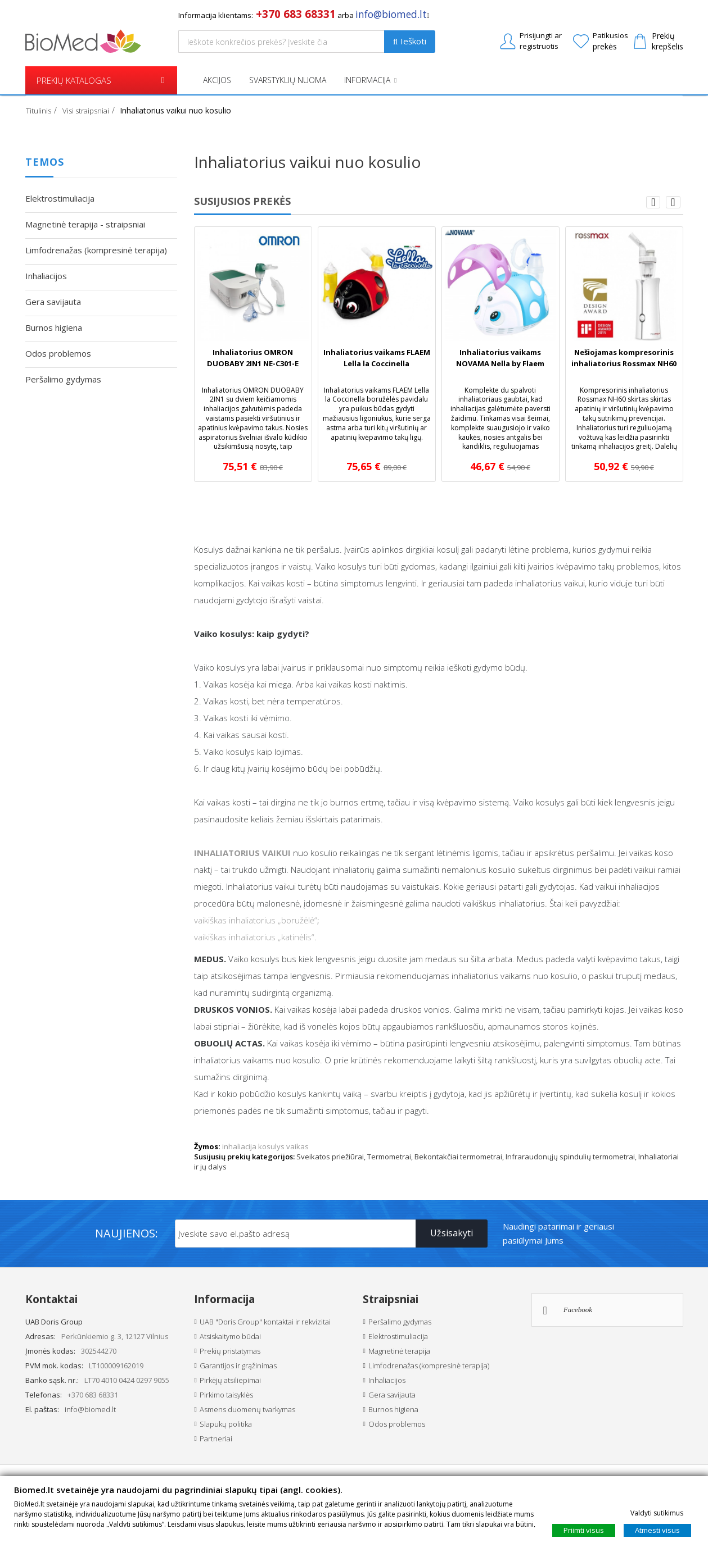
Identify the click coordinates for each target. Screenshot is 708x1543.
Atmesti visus (657, 1529)
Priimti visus (583, 1529)
